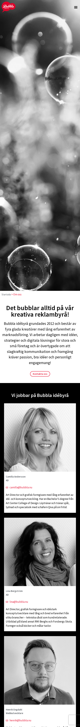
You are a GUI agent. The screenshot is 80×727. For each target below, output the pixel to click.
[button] (75, 7)
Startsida (6, 294)
